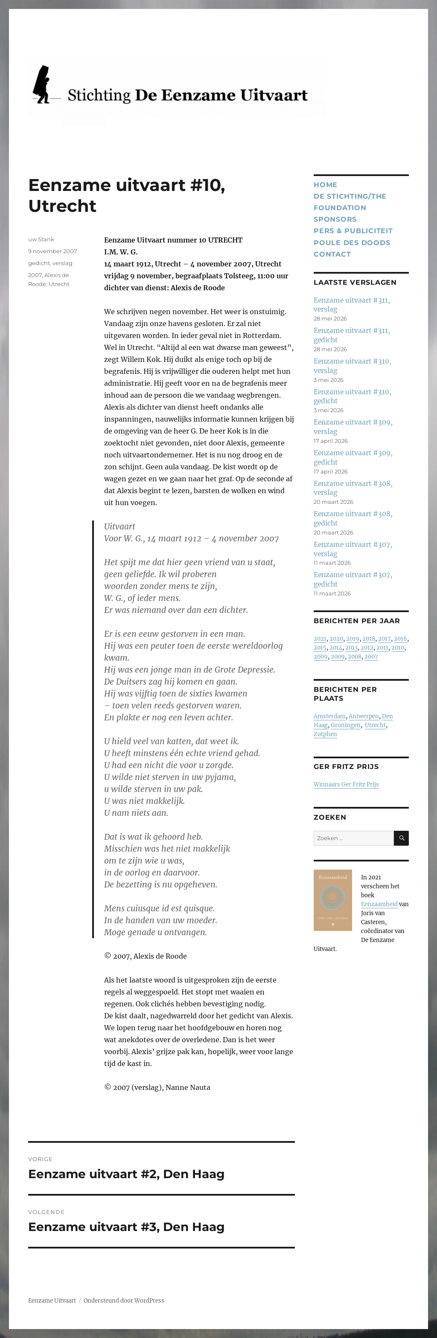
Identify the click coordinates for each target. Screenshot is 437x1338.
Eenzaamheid (379, 904)
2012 (367, 647)
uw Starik (41, 239)
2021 (320, 638)
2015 (320, 647)
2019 (352, 638)
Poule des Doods (352, 243)
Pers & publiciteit (353, 231)
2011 (382, 647)
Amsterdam (330, 716)
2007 (35, 275)
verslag (62, 263)
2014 (335, 647)
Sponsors (335, 219)
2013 (351, 647)
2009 (321, 656)
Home (326, 185)
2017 (384, 638)
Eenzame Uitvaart (52, 1300)
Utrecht (59, 283)
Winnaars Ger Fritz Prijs (346, 784)
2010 (397, 647)
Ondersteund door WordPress (124, 1300)
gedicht (39, 263)
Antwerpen (364, 716)
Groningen (346, 725)
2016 (400, 638)
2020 (336, 638)
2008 (354, 656)
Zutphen (325, 734)
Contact (332, 254)
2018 (368, 638)
